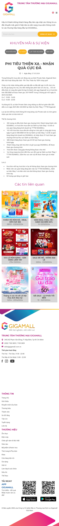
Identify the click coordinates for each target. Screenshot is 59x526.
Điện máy (5, 437)
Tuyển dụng (6, 422)
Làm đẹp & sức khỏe (9, 469)
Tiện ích (4, 419)
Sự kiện (22, 52)
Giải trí (4, 465)
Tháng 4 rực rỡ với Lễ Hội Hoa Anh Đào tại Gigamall (15, 298)
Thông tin (8, 394)
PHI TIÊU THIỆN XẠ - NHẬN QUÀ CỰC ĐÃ (29, 66)
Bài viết (49, 52)
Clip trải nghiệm (36, 52)
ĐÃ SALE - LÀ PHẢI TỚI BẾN (43, 297)
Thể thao (5, 476)
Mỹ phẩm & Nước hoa (9, 448)
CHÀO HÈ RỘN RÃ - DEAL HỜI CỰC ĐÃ (15, 221)
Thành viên (5, 412)
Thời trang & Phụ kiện (9, 451)
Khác (3, 455)
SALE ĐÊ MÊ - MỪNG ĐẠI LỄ (44, 259)
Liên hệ (4, 426)
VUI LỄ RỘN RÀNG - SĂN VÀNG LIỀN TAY (15, 259)
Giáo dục (5, 444)
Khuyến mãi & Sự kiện (29, 43)
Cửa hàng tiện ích (8, 458)
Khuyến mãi (11, 52)
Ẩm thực (5, 434)
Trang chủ (5, 398)
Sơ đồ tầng (6, 415)
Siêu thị (4, 472)
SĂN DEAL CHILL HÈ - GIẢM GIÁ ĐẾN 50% (44, 221)
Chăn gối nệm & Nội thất (10, 441)
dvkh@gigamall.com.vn (12, 347)
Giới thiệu (5, 401)
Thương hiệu (6, 408)
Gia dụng (5, 462)
